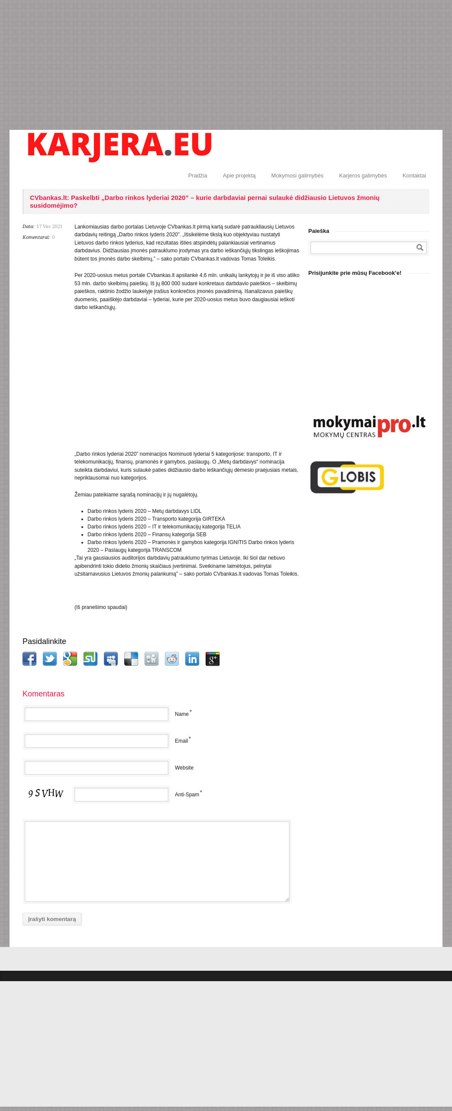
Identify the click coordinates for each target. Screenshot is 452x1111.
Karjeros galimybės (363, 175)
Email (181, 741)
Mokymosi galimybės (297, 175)
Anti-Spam (187, 795)
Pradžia (197, 175)
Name (182, 714)
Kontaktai (414, 175)
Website (184, 768)
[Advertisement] (226, 65)
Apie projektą (239, 175)
